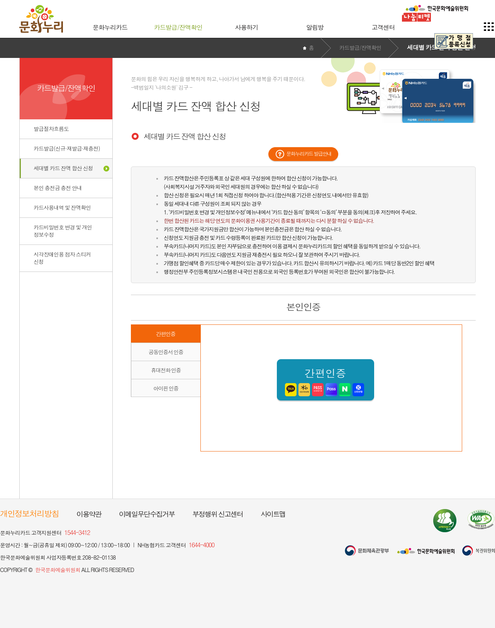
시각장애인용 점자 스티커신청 (62, 257)
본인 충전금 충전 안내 (58, 188)
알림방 (315, 27)
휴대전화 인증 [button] (166, 370)
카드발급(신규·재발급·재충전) (67, 148)
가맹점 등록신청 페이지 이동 (453, 41)
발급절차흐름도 (51, 128)
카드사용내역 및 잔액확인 (62, 207)
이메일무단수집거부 (147, 514)
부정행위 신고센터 (217, 514)
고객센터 (383, 27)
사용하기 (246, 27)
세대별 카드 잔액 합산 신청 (63, 168)
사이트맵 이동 (489, 26)
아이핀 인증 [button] (165, 388)
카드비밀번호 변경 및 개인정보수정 (63, 230)
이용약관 (88, 514)
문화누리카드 (110, 27)
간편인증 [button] (165, 334)
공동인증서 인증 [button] (166, 352)
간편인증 (325, 379)
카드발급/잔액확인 (178, 27)
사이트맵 (273, 514)
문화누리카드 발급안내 (309, 153)
